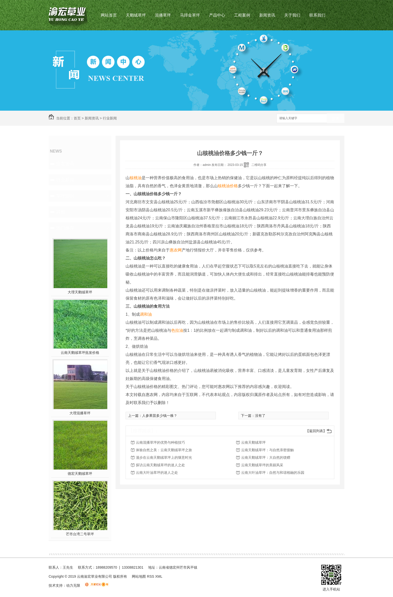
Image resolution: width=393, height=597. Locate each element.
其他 (60, 211)
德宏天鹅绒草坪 (80, 474)
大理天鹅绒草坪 (80, 292)
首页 (77, 118)
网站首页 (109, 15)
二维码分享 (258, 165)
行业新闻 (110, 118)
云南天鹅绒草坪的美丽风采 (262, 465)
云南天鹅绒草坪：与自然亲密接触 (267, 450)
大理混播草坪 (79, 413)
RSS (151, 576)
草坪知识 (65, 195)
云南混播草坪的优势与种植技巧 (160, 442)
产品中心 (217, 15)
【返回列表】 (316, 431)
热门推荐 (65, 227)
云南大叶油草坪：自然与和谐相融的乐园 (272, 473)
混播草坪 (163, 15)
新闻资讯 (267, 15)
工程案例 (242, 15)
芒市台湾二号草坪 (80, 534)
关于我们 (292, 15)
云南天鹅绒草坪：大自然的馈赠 (265, 457)
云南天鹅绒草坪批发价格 (80, 353)
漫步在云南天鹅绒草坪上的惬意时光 (164, 457)
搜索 (336, 118)
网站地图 (139, 576)
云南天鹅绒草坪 (253, 442)
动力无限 (73, 585)
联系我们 (317, 15)
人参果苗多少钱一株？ (159, 416)
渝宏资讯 (65, 163)
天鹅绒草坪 (136, 15)
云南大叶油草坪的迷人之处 (157, 473)
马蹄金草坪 (190, 15)
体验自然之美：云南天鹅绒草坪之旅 (164, 450)
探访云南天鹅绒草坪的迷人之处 (160, 465)
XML (158, 576)
